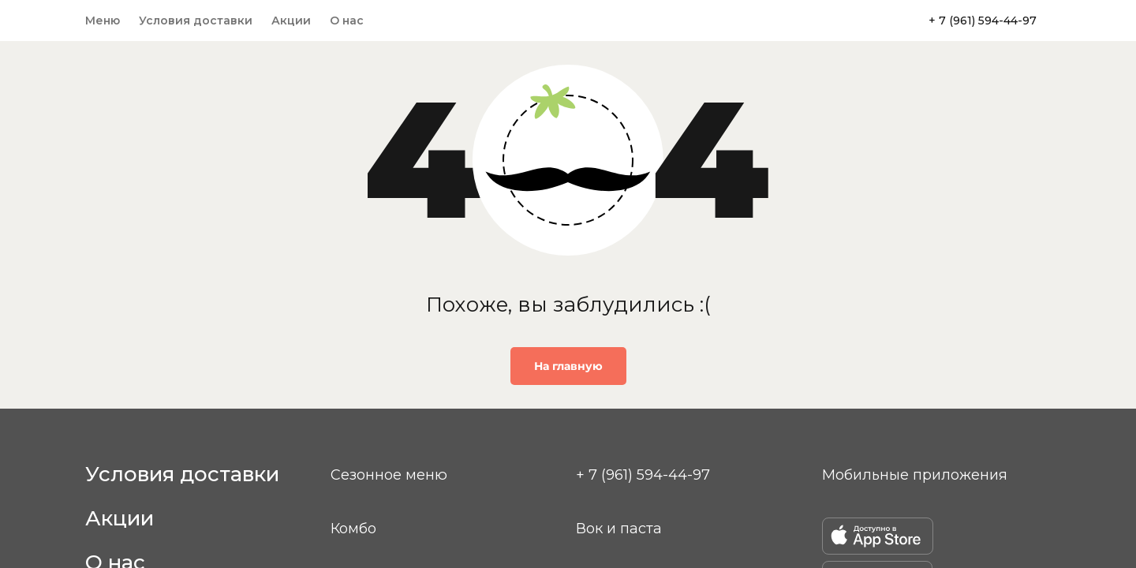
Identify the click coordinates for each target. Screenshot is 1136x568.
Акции (291, 20)
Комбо (353, 528)
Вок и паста (619, 528)
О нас (347, 20)
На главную (568, 366)
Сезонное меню (389, 475)
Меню (102, 20)
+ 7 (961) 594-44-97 (983, 20)
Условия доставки (195, 20)
